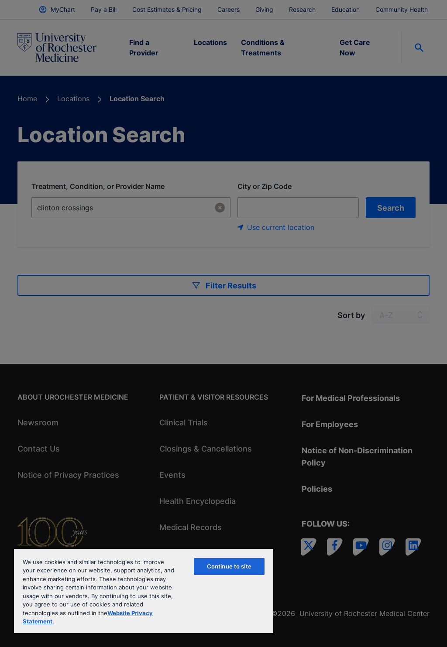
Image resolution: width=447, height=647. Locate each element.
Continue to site (229, 566)
